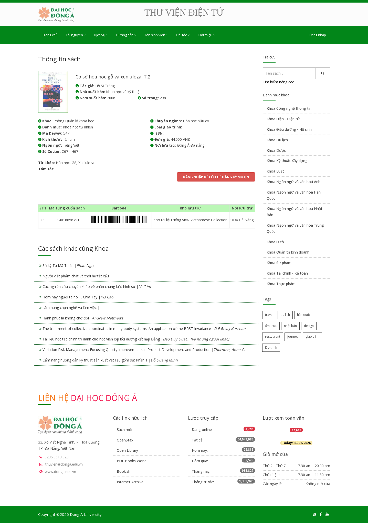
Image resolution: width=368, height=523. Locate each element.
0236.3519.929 (57, 457)
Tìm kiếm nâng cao (279, 81)
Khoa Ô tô (275, 241)
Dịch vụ (101, 35)
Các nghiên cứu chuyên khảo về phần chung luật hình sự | (97, 286)
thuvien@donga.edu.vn (64, 464)
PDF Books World (131, 460)
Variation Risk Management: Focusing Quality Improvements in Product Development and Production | (144, 349)
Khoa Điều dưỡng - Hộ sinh (289, 129)
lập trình (271, 347)
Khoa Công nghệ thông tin (289, 108)
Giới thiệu (206, 35)
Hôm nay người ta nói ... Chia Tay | (78, 297)
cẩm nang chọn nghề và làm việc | (71, 307)
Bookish (123, 471)
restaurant (272, 336)
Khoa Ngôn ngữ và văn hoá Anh (293, 181)
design (309, 326)
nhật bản (290, 326)
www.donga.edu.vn (60, 471)
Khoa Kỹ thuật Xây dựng (287, 160)
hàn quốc (303, 315)
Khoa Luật (275, 171)
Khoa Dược (276, 150)
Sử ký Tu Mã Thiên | (69, 265)
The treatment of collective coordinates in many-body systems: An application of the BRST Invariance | (144, 328)
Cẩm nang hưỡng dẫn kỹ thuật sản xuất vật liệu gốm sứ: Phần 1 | (110, 360)
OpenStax (125, 440)
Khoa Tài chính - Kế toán (287, 273)
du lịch (285, 315)
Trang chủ (50, 35)
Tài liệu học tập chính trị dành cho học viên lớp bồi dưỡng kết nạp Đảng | (136, 339)
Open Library (127, 450)
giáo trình (312, 336)
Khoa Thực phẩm (281, 283)
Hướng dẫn (126, 35)
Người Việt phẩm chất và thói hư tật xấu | (77, 276)
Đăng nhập (317, 35)
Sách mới (124, 429)
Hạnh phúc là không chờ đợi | (83, 318)
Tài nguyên (76, 35)
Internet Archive (130, 481)
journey (292, 336)
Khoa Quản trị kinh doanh (288, 252)
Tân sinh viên (156, 35)
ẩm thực (271, 326)
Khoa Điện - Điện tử (283, 118)
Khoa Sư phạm (279, 262)
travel (269, 315)
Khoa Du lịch (277, 139)
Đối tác (183, 35)
